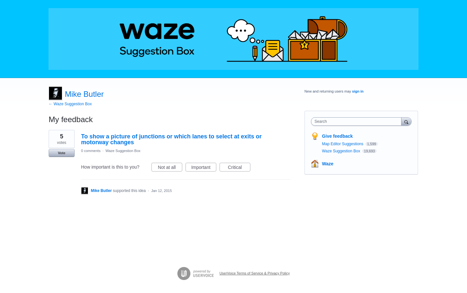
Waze (327, 163)
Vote (61, 153)
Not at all (170, 168)
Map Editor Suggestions (343, 144)
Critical (239, 168)
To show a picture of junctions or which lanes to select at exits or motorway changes (171, 139)
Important (203, 168)
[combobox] (357, 121)
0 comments (91, 151)
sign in (358, 91)
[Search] (406, 121)
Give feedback (337, 136)
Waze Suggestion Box (122, 151)
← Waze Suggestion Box (70, 104)
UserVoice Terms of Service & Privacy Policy (255, 273)
